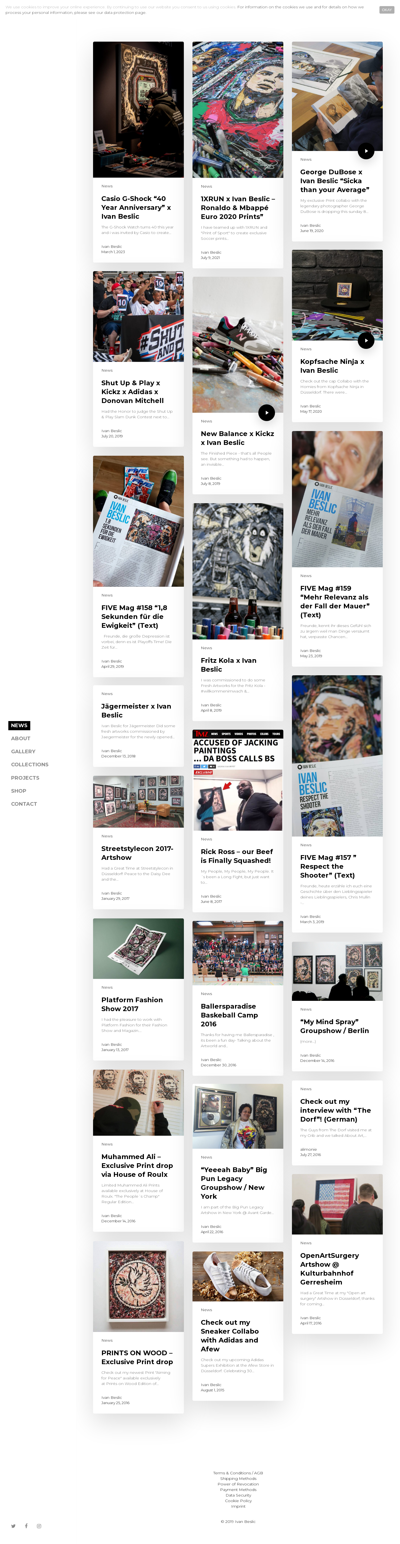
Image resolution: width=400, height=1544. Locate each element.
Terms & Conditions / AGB (238, 1472)
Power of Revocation (238, 1484)
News (106, 185)
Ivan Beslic (111, 246)
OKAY (387, 10)
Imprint (238, 1506)
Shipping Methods (238, 1478)
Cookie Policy (238, 1500)
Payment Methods (238, 1489)
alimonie (308, 1148)
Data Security (238, 1495)
